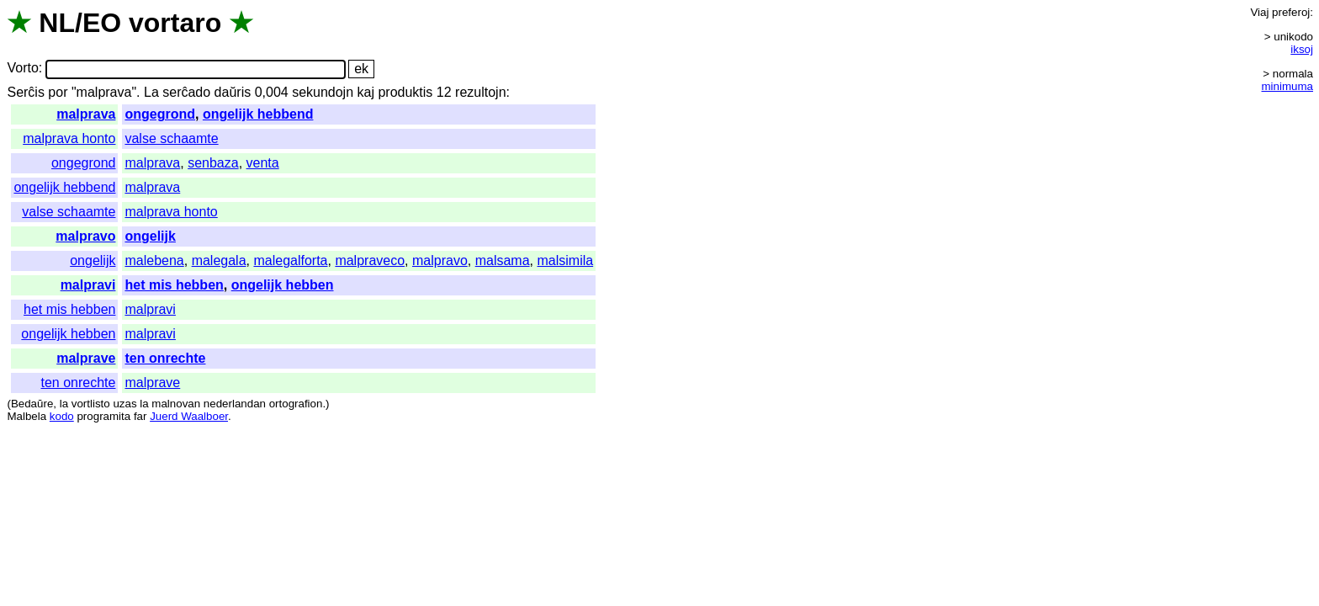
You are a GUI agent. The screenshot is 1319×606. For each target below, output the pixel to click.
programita (103, 416)
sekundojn (322, 92)
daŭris (233, 92)
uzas (124, 403)
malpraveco (370, 260)
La (151, 92)
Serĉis (25, 92)
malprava (85, 114)
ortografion (296, 403)
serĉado (186, 92)
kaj (366, 92)
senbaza (213, 163)
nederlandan (235, 403)
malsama (502, 260)
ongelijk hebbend (258, 114)
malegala (219, 260)
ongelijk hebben (282, 285)
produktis (405, 92)
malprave (85, 358)
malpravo (85, 236)
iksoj (1301, 49)
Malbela (26, 416)
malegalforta (290, 260)
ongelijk (149, 236)
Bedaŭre (32, 403)
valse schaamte (171, 138)
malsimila (565, 260)
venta (262, 163)
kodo (62, 416)
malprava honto (69, 138)
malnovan (175, 403)
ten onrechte (164, 358)
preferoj (1291, 12)
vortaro (175, 23)
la (64, 403)
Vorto (22, 68)
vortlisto (91, 403)
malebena (153, 260)
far (140, 416)
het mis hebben (173, 285)
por (57, 92)
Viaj (1259, 12)
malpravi (88, 285)
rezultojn (480, 92)
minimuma (1287, 86)
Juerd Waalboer (189, 416)
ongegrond (159, 114)
